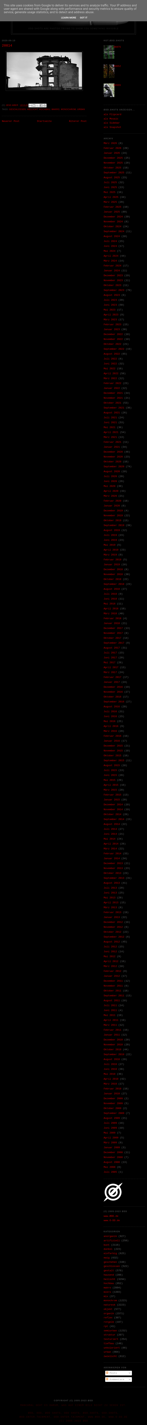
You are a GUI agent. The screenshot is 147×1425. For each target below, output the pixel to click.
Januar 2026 (112, 153)
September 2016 (114, 701)
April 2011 (111, 1020)
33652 (117, 66)
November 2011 (113, 985)
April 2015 (111, 785)
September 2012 (114, 936)
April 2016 (111, 726)
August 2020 (112, 471)
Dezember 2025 (113, 158)
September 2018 (114, 584)
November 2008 (113, 1157)
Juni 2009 (110, 1128)
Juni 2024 (110, 246)
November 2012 (113, 927)
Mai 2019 (109, 545)
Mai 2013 (109, 897)
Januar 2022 (112, 388)
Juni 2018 (110, 598)
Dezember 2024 (113, 216)
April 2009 (111, 1137)
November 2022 (113, 339)
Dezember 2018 (113, 569)
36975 (117, 47)
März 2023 (110, 319)
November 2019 (113, 515)
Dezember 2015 (113, 745)
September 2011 (114, 995)
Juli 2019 (110, 535)
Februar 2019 (112, 559)
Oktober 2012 (112, 932)
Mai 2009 (109, 1132)
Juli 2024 (110, 241)
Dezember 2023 (113, 275)
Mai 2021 (109, 427)
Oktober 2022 (112, 344)
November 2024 (113, 221)
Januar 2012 (112, 976)
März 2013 (110, 907)
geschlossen (17, 109)
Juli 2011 (110, 1005)
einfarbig (110, 1253)
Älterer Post (78, 121)
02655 (117, 85)
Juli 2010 (110, 1064)
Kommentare (115, 1379)
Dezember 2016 (113, 687)
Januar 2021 (112, 447)
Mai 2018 (109, 603)
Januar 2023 (112, 329)
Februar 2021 (112, 442)
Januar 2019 (112, 564)
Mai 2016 (109, 721)
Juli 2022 (110, 358)
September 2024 (114, 231)
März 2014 (110, 848)
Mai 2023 (109, 309)
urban (81, 109)
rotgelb (109, 1322)
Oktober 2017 (112, 638)
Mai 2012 (109, 956)
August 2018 (112, 589)
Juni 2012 (110, 951)
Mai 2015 (109, 780)
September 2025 (114, 172)
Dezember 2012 (113, 922)
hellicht (32, 109)
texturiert (111, 1339)
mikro (107, 1292)
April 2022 (111, 373)
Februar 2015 (112, 794)
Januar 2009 (112, 1147)
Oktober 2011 (112, 990)
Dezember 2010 (113, 1039)
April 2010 (111, 1079)
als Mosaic (111, 118)
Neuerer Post (11, 121)
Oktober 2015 (112, 755)
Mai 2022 (109, 368)
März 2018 (110, 613)
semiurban (110, 1330)
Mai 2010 (109, 1074)
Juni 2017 (110, 657)
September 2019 (114, 525)
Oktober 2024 (112, 226)
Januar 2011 (112, 1034)
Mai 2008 (109, 1167)
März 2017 (110, 672)
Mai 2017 (109, 662)
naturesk (109, 1304)
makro (56, 109)
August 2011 (112, 1000)
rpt (106, 1326)
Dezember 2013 (113, 863)
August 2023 (112, 295)
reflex (108, 1317)
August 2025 (112, 177)
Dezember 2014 (113, 804)
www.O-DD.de (112, 1220)
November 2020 (113, 456)
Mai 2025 (109, 192)
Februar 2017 (112, 677)
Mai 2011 (109, 1015)
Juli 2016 (110, 711)
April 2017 (111, 667)
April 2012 (111, 961)
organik (109, 1313)
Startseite (44, 121)
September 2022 (114, 349)
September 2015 (114, 760)
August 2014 (112, 824)
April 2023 (111, 314)
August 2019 (112, 530)
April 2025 (111, 197)
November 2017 (113, 633)
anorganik (110, 1236)
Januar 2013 (112, 917)
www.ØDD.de (111, 1216)
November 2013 (113, 868)
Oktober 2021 (112, 403)
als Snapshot (112, 127)
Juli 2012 (110, 946)
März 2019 (110, 554)
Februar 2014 (112, 853)
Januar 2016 (112, 741)
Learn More (68, 17)
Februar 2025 (112, 207)
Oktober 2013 (112, 873)
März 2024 (110, 260)
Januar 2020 (112, 505)
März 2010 (110, 1083)
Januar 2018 (112, 623)
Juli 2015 (110, 770)
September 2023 (114, 290)
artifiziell (112, 1240)
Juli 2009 (110, 1123)
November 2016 (113, 692)
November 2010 (113, 1044)
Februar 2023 (112, 324)
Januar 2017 (112, 682)
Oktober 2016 (112, 696)
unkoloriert (112, 1347)
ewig (106, 1257)
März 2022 (110, 378)
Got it (83, 17)
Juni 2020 (110, 481)
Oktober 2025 (112, 167)
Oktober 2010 (112, 1049)
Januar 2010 (112, 1093)
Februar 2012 (112, 971)
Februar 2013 (112, 912)
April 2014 (111, 843)
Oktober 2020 (112, 461)
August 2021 (112, 412)
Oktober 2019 (112, 520)
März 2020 (110, 496)
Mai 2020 (109, 486)
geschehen (110, 1262)
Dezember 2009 (113, 1098)
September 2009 (114, 1113)
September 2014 (114, 819)
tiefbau (109, 1343)
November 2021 (113, 398)
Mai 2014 (109, 839)
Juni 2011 (110, 1010)
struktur (109, 1334)
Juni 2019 (110, 540)
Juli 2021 (110, 417)
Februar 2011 (112, 1030)
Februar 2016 (112, 736)
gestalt (109, 1270)
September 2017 (114, 643)
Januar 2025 (112, 211)
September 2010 (114, 1054)
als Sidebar (112, 123)
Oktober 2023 (112, 285)
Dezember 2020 (113, 452)
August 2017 (112, 647)
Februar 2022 (112, 383)
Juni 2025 (110, 187)
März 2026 (110, 143)
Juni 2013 (110, 892)
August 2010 (112, 1059)
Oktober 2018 (112, 579)
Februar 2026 (112, 148)
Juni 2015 (110, 775)
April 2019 (111, 549)
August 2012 (112, 941)
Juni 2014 (110, 834)
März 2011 (110, 1025)
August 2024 (112, 236)
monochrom (68, 109)
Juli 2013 (110, 888)
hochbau (44, 109)
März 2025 (110, 202)
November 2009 (113, 1103)
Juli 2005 (110, 1172)
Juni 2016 (110, 716)
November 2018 (113, 574)
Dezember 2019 (113, 510)
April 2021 (111, 432)
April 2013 (111, 902)
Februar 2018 (112, 618)
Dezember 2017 (113, 628)
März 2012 (110, 966)
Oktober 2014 (112, 814)
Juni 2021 (110, 422)
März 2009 (110, 1142)
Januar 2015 (112, 799)
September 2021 (114, 407)
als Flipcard (112, 114)
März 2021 (110, 437)
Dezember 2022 (113, 334)
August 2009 (112, 1118)
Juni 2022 (110, 363)
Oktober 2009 (112, 1108)
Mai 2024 (109, 251)
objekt (108, 1309)
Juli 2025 (110, 182)
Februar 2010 (112, 1088)
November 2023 (113, 280)
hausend (109, 1275)
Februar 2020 (112, 500)
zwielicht (110, 1356)
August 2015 (112, 765)
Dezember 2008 (113, 1152)
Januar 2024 (112, 270)
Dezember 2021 (113, 393)
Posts (111, 1373)
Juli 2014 (110, 829)
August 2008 (112, 1162)
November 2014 (113, 809)
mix (106, 1296)
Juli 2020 (110, 476)
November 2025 (113, 162)
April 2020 (111, 491)
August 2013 (112, 883)
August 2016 (112, 706)
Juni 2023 (110, 305)
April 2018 (111, 608)
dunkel (108, 1249)
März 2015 (110, 790)
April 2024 (111, 256)
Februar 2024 (112, 265)
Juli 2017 (110, 652)
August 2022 (112, 354)
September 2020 (114, 466)
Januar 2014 (112, 858)
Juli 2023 (110, 300)
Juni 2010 (110, 1069)
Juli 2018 (110, 594)
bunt (106, 1245)
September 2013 (114, 878)
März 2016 (110, 731)
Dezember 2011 (113, 981)
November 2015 (113, 750)
